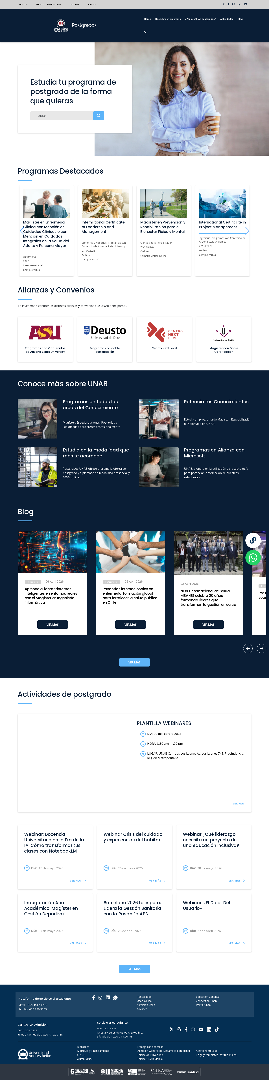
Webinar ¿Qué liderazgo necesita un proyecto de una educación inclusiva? (211, 839)
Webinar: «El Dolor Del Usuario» (206, 905)
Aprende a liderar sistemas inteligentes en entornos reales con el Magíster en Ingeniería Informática (51, 596)
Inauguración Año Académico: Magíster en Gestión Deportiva (51, 908)
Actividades (226, 19)
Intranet (74, 4)
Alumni (92, 4)
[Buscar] (67, 115)
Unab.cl (22, 4)
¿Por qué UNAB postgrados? (200, 19)
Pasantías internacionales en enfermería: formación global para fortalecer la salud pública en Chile (130, 596)
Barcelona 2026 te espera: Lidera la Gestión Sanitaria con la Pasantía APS (132, 908)
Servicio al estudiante (48, 4)
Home (147, 19)
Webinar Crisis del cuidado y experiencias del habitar (133, 837)
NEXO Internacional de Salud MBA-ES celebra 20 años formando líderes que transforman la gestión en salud (208, 598)
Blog (240, 19)
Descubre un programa (168, 19)
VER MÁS (53, 625)
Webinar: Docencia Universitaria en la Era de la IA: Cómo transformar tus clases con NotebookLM (54, 842)
